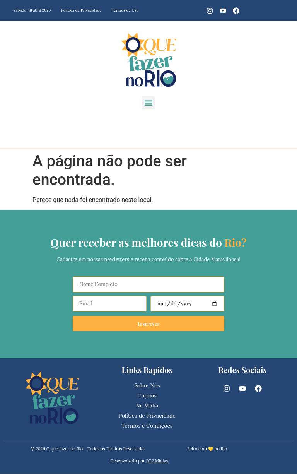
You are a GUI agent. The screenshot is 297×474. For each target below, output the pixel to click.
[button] (148, 102)
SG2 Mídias (157, 461)
